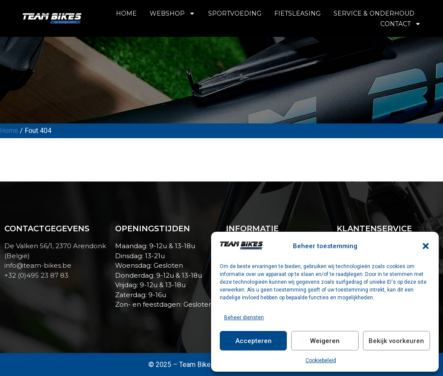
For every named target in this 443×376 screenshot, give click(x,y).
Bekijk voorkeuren (396, 341)
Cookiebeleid (320, 360)
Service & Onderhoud (374, 13)
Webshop (172, 13)
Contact (400, 24)
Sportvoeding (234, 13)
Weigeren (325, 341)
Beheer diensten (244, 317)
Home (126, 13)
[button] (425, 246)
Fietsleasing (297, 13)
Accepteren (253, 341)
